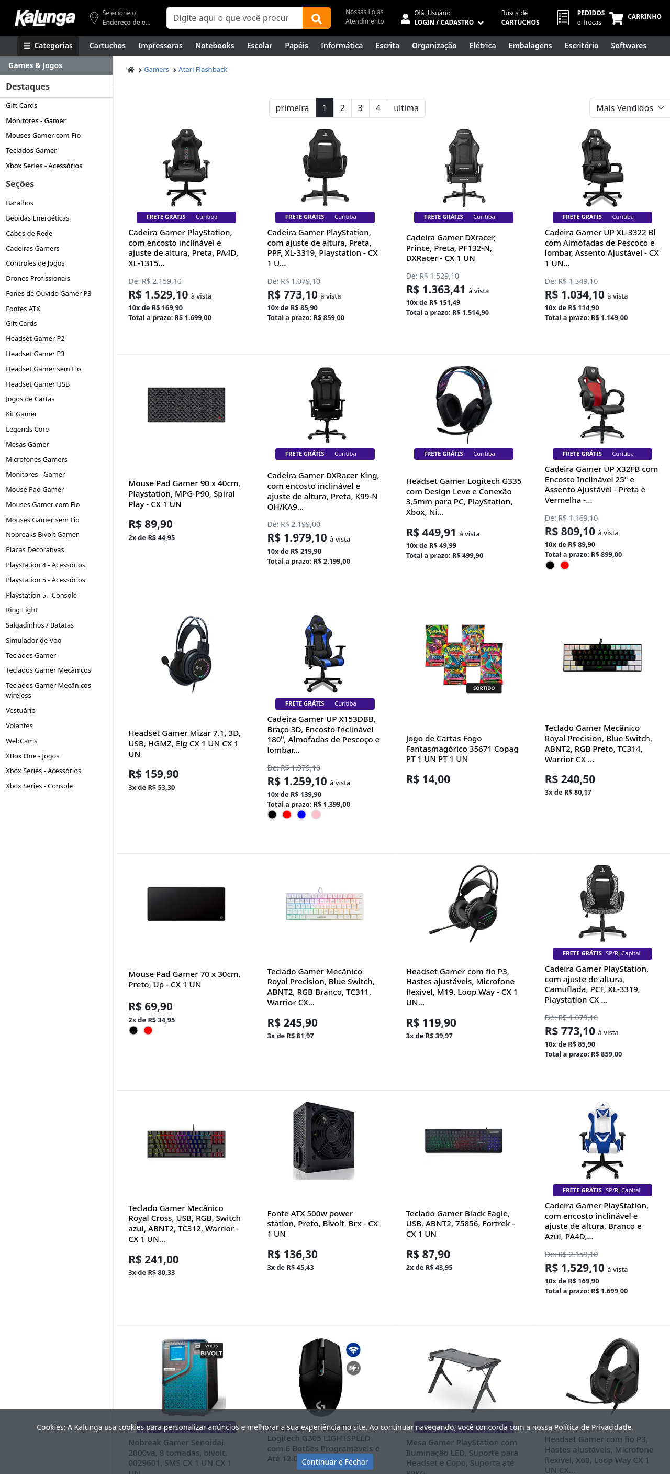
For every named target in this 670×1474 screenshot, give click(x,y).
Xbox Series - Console (39, 785)
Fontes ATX (23, 308)
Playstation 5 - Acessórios (45, 580)
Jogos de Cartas (30, 398)
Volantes (19, 725)
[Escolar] (260, 46)
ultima (406, 108)
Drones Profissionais (38, 278)
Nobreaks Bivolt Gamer (42, 534)
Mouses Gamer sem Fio (43, 519)
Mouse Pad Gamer (35, 489)
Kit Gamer (21, 414)
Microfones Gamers (37, 459)
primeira (292, 108)
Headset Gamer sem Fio (43, 368)
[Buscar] (317, 18)
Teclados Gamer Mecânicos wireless (48, 690)
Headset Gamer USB (38, 384)
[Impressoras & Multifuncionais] (160, 46)
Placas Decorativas (35, 549)
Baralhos (20, 202)
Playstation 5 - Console (41, 595)
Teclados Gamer (31, 150)
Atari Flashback (202, 69)
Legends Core (27, 429)
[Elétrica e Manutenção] (482, 46)
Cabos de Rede (29, 233)
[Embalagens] (530, 46)
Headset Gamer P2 (35, 338)
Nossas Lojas (364, 11)
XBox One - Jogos (32, 756)
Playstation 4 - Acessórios (45, 564)
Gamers (156, 69)
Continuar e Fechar (335, 1462)
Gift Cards (21, 105)
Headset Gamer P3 (35, 353)
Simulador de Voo (33, 640)
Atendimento (364, 21)
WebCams (21, 740)
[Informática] (342, 46)
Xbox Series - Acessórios (44, 165)
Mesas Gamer (27, 444)
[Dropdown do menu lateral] (56, 65)
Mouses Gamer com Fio (43, 135)
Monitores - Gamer (36, 120)
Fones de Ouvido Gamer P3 (48, 293)
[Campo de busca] (234, 18)
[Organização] (434, 46)
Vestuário (21, 710)
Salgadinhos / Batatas (40, 625)
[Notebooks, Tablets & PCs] (215, 46)
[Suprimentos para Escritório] (582, 46)
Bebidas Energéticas (37, 218)
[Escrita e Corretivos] (387, 46)
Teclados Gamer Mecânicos (48, 670)
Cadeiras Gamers (32, 248)
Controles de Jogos (35, 263)
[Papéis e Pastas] (296, 46)
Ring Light (22, 609)
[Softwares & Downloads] (629, 46)
